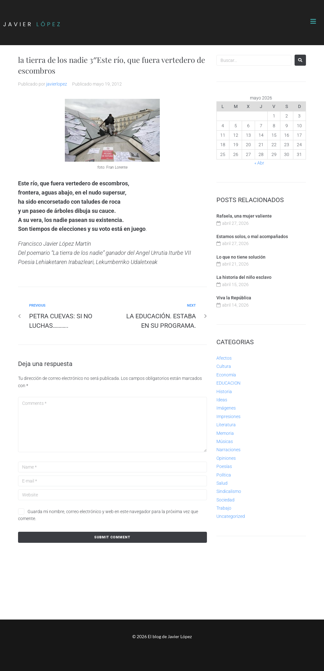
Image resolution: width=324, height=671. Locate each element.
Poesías (224, 466)
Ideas (221, 399)
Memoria (225, 433)
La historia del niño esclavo (243, 277)
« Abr (259, 162)
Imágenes (226, 407)
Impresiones (228, 416)
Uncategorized (230, 516)
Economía (226, 374)
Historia (224, 391)
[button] (313, 21)
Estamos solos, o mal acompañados (252, 236)
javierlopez (56, 84)
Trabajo (223, 508)
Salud (221, 483)
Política (223, 474)
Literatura (226, 424)
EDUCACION (228, 383)
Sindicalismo (228, 491)
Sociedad (225, 499)
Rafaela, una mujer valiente (244, 216)
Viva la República (233, 297)
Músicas (224, 441)
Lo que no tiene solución (240, 257)
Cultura (223, 366)
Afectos (224, 358)
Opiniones (226, 458)
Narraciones (228, 449)
